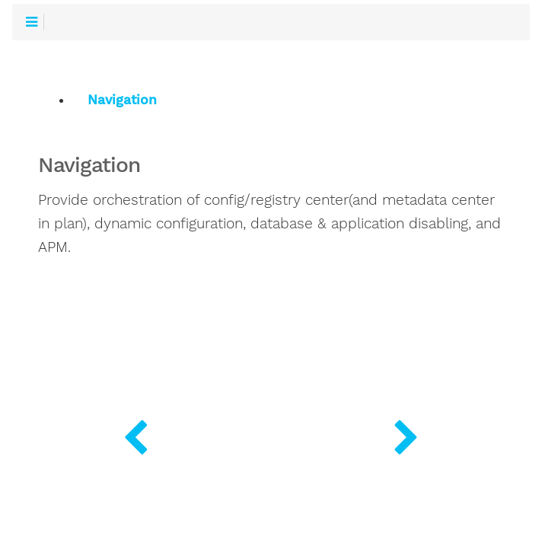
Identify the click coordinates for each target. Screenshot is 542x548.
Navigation (122, 100)
